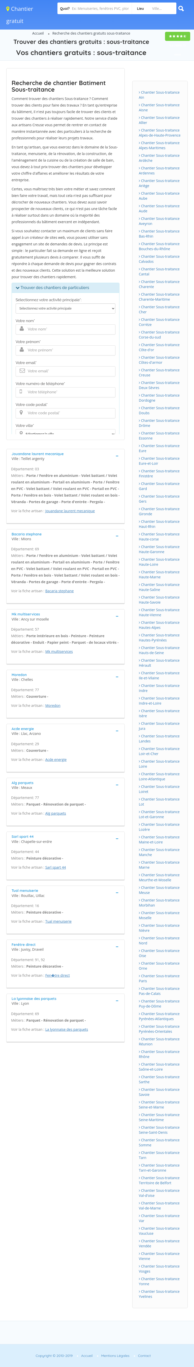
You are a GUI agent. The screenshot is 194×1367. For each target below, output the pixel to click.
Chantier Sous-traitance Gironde (159, 511)
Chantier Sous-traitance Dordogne (159, 398)
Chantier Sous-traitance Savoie (159, 1092)
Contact (144, 1355)
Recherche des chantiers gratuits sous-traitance (91, 33)
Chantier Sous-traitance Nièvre (159, 928)
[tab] (65, 456)
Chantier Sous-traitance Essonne (159, 436)
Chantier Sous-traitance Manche (159, 852)
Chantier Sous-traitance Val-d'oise (159, 1193)
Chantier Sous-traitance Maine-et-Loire (159, 839)
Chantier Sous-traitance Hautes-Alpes (159, 625)
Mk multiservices (59, 651)
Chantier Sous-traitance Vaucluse (159, 1231)
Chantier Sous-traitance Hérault (159, 663)
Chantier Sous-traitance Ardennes (159, 170)
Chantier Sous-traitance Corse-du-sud (159, 335)
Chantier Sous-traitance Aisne (159, 107)
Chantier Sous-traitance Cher (159, 309)
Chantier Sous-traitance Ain (159, 95)
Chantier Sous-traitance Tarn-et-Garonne (159, 1168)
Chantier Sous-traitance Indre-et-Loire (159, 701)
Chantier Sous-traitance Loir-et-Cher (159, 751)
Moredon (52, 705)
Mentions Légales (115, 1355)
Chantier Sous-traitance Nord (159, 940)
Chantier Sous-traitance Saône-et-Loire (159, 1067)
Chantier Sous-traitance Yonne (159, 1281)
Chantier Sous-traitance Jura (159, 726)
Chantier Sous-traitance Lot (159, 802)
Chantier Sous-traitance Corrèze (159, 322)
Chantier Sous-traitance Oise (159, 953)
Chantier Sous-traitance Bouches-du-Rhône (159, 246)
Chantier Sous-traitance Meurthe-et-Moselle (159, 877)
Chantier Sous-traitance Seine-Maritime (159, 1117)
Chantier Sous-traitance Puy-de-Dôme (159, 1004)
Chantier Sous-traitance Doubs (159, 410)
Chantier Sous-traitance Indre (159, 688)
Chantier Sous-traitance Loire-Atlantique (159, 776)
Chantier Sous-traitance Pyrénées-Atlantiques (159, 1016)
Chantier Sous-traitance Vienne (159, 1256)
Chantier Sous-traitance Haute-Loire (159, 562)
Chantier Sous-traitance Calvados (159, 259)
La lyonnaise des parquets (66, 1029)
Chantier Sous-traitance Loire (159, 764)
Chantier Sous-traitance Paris (159, 978)
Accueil (38, 33)
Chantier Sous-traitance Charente (159, 284)
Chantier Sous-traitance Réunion (159, 1041)
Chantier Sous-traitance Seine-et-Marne (159, 1105)
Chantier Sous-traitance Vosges (159, 1269)
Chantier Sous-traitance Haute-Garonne (159, 549)
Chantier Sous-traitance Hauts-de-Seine (159, 650)
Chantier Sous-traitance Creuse (159, 372)
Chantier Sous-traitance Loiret (159, 789)
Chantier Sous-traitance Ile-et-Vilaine (159, 675)
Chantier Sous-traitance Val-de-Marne (159, 1205)
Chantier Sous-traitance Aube (159, 196)
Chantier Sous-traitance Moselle (159, 915)
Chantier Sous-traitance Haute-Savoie (159, 600)
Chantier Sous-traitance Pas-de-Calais (159, 991)
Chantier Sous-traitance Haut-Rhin (159, 524)
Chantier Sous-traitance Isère (159, 713)
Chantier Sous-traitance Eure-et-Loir (159, 461)
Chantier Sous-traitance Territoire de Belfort (159, 1180)
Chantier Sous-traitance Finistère (159, 473)
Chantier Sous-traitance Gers (159, 499)
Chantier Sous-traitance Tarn (159, 1155)
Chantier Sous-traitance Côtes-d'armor (159, 360)
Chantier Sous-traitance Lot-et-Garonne (159, 814)
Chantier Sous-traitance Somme (159, 1142)
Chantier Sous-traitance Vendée (159, 1243)
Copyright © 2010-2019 (54, 1355)
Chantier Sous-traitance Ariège (159, 183)
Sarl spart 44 (55, 867)
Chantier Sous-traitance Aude (159, 208)
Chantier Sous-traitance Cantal (159, 271)
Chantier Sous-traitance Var (159, 1218)
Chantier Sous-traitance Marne (159, 865)
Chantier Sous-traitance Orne (159, 966)
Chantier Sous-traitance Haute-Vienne (159, 612)
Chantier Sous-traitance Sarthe (159, 1079)
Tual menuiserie (58, 921)
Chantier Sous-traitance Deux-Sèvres (159, 385)
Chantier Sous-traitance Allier (159, 120)
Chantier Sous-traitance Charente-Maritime (159, 297)
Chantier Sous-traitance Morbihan (159, 903)
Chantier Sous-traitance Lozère (159, 827)
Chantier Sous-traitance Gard (159, 486)
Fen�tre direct (57, 975)
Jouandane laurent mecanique (70, 510)
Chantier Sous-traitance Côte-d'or (159, 347)
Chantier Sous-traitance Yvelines (159, 1294)
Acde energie (56, 759)
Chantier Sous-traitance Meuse (159, 890)
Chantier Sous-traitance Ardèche (159, 158)
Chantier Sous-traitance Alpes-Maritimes (159, 145)
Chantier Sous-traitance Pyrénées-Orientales (159, 1029)
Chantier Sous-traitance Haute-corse (159, 536)
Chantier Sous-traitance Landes (159, 738)
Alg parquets (55, 813)
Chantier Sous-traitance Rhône (159, 1054)
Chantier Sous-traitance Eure (159, 448)
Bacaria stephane (59, 590)
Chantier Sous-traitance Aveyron (159, 221)
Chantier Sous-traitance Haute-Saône (159, 587)
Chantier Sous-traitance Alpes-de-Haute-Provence (160, 133)
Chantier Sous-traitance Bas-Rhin (159, 234)
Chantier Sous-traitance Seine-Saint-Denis (159, 1130)
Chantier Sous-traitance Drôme (159, 423)
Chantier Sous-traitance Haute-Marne (159, 574)
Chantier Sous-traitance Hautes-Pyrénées (159, 637)
